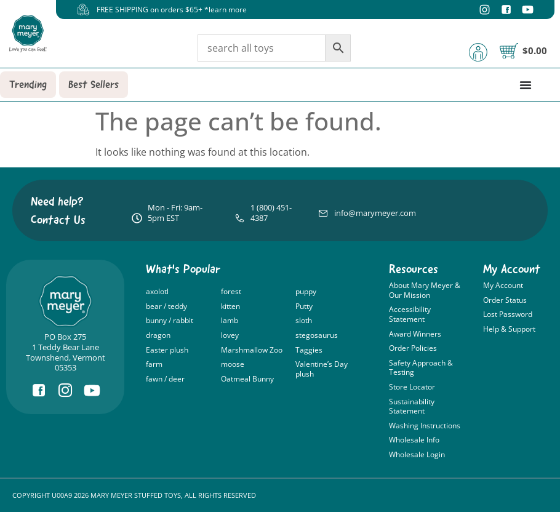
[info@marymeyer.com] (323, 213)
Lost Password (507, 314)
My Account (503, 285)
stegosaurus (316, 335)
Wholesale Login (417, 454)
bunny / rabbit (169, 320)
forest (231, 291)
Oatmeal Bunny (247, 379)
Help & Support (509, 329)
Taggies (308, 350)
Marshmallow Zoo (251, 350)
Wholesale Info (414, 439)
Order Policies (413, 348)
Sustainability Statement (411, 406)
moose (232, 364)
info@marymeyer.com (375, 212)
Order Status (505, 300)
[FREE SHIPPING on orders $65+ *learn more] (83, 9)
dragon (158, 335)
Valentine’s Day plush (321, 369)
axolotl (157, 291)
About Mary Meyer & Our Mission (424, 290)
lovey (230, 335)
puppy (305, 291)
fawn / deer (165, 379)
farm (154, 364)
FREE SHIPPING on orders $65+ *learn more (172, 9)
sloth (303, 320)
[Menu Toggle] (525, 85)
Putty (304, 306)
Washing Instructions (424, 425)
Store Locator (412, 387)
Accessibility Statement (410, 314)
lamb (229, 320)
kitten (230, 306)
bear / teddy (166, 306)
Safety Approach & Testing (421, 368)
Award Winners (415, 334)
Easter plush (167, 350)
